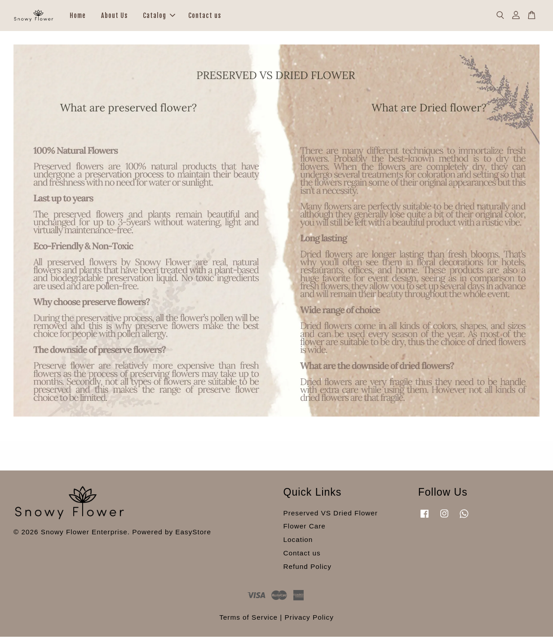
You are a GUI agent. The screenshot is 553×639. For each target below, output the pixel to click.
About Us (114, 16)
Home (78, 16)
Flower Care (304, 528)
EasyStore (193, 533)
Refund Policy (307, 568)
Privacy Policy (309, 619)
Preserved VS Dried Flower (330, 515)
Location (298, 542)
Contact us (204, 16)
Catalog (159, 16)
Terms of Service (248, 619)
